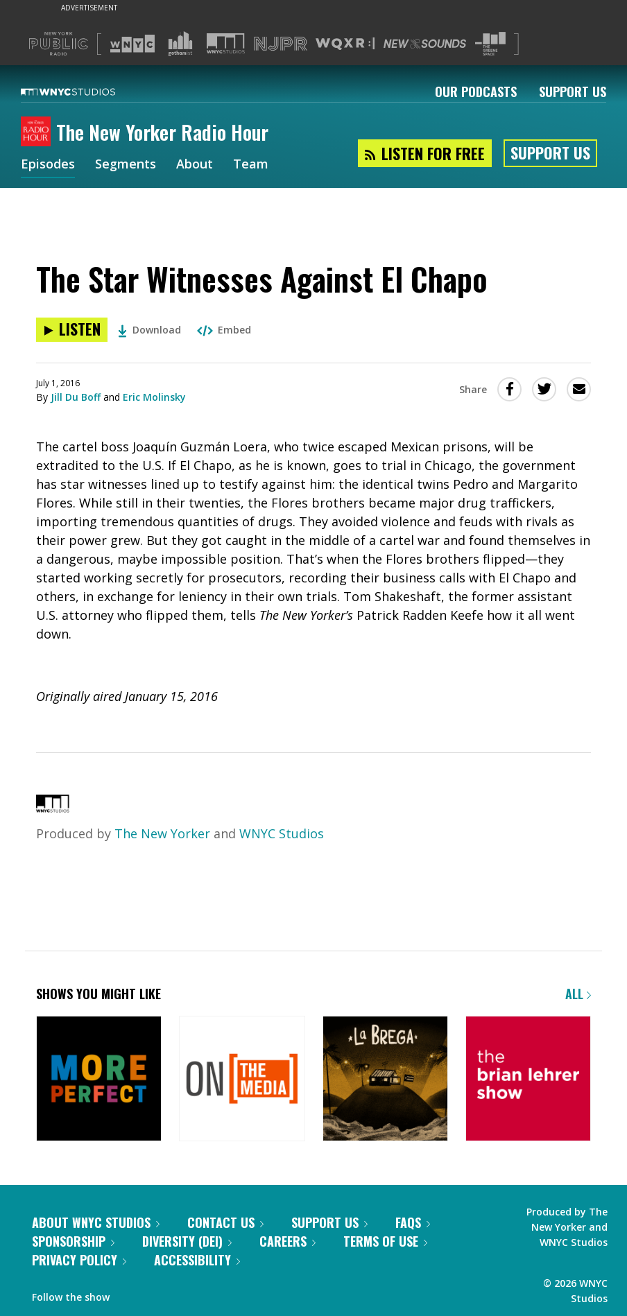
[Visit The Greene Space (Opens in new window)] (490, 44)
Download (149, 329)
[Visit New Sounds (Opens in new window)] (425, 44)
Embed (224, 329)
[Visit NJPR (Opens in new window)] (280, 44)
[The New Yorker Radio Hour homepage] (38, 132)
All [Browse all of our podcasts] (578, 994)
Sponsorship (73, 1241)
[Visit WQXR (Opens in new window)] (345, 44)
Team (250, 165)
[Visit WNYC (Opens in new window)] (132, 44)
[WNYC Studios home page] (85, 91)
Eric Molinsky (154, 397)
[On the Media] (241, 1080)
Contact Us (225, 1222)
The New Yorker (162, 833)
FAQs (412, 1222)
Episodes (48, 165)
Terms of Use (385, 1241)
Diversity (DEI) (187, 1241)
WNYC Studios (281, 833)
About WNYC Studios (96, 1222)
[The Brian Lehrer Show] (528, 1080)
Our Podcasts (476, 92)
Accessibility (197, 1260)
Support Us (572, 92)
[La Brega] (385, 1080)
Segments (125, 165)
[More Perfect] (99, 1080)
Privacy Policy (79, 1260)
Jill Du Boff (76, 397)
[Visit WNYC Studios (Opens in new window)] (226, 43)
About (194, 165)
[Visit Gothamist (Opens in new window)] (180, 43)
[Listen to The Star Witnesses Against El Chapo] (72, 330)
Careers (287, 1241)
